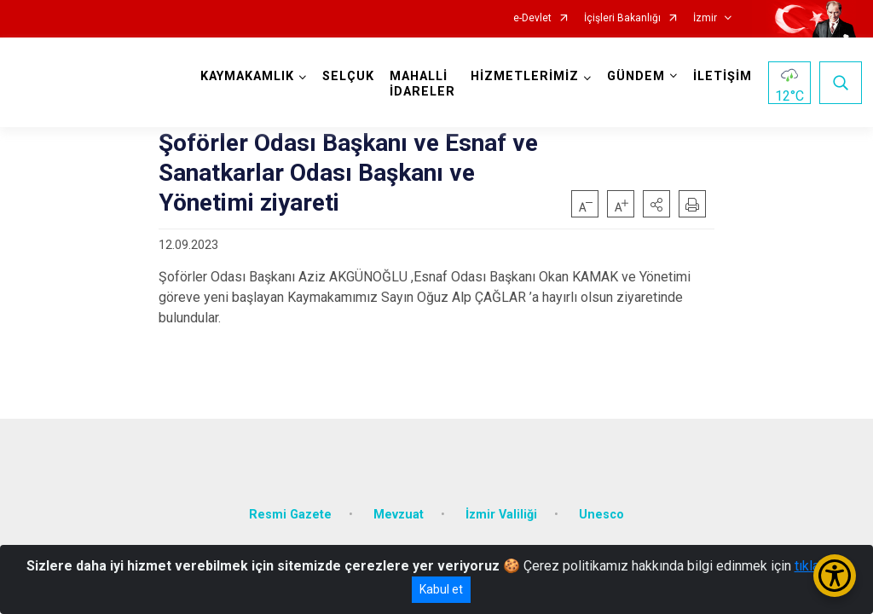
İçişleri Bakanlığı (622, 18)
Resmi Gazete (290, 514)
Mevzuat (398, 514)
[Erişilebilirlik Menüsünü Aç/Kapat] (834, 575)
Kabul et (441, 589)
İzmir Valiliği (501, 514)
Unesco (601, 514)
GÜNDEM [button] (636, 76)
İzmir (705, 18)
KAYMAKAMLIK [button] (247, 76)
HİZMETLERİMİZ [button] (525, 76)
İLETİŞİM (722, 76)
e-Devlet (532, 18)
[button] (656, 203)
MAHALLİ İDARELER (422, 84)
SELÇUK (348, 76)
